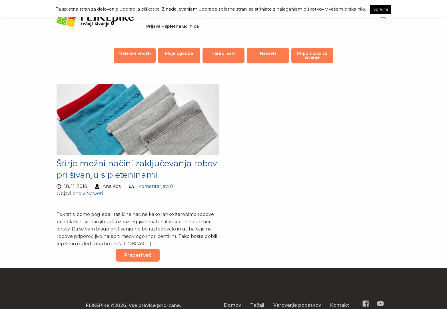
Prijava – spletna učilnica (172, 26)
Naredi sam (223, 53)
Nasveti (268, 53)
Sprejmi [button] (380, 9)
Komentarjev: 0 (155, 186)
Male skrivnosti (135, 53)
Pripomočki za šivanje (312, 55)
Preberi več (137, 255)
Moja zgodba (179, 53)
